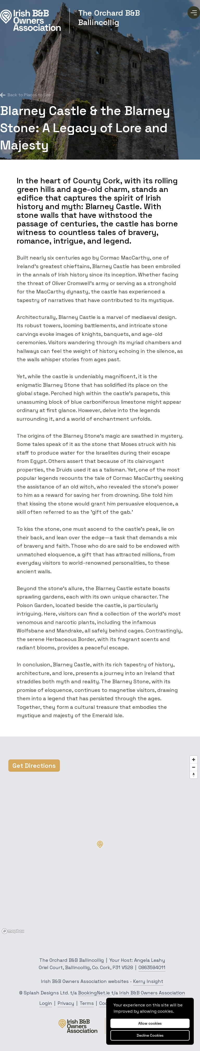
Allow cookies (150, 1023)
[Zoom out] (193, 767)
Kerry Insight (148, 981)
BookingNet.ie (94, 993)
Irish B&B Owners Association (152, 993)
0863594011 (152, 967)
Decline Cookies (150, 1035)
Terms (87, 1003)
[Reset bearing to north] (193, 774)
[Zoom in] (193, 759)
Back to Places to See (25, 95)
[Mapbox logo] (13, 931)
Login (45, 1003)
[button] (100, 844)
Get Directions (34, 766)
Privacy (66, 1003)
